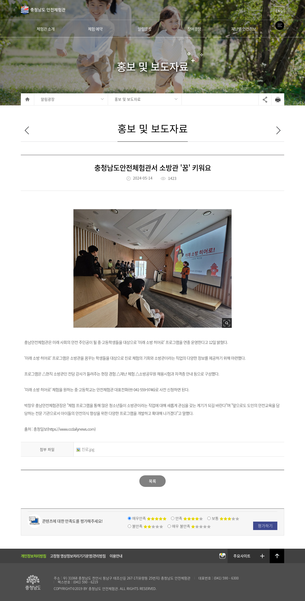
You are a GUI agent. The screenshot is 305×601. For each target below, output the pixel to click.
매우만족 (149, 518)
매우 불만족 (191, 526)
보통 (225, 518)
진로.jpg (85, 449)
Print (277, 99)
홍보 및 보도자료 (128, 99)
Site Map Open (279, 25)
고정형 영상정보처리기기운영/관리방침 (78, 555)
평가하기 (265, 526)
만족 (189, 518)
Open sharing (265, 99)
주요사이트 (242, 555)
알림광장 (48, 99)
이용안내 (116, 555)
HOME (27, 99)
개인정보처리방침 (33, 555)
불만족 (147, 526)
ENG (279, 10)
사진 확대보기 (227, 323)
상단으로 (277, 556)
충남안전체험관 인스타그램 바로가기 (222, 556)
